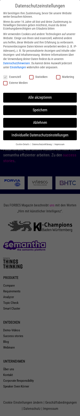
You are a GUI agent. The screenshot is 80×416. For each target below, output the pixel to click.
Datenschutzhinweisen (16, 63)
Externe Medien (15, 82)
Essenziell (12, 77)
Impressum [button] (59, 144)
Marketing (65, 77)
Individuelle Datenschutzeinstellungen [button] (40, 135)
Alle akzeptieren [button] (40, 97)
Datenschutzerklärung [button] (42, 144)
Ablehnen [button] (40, 122)
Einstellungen (18, 67)
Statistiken (38, 77)
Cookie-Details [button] (23, 144)
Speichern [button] (40, 110)
